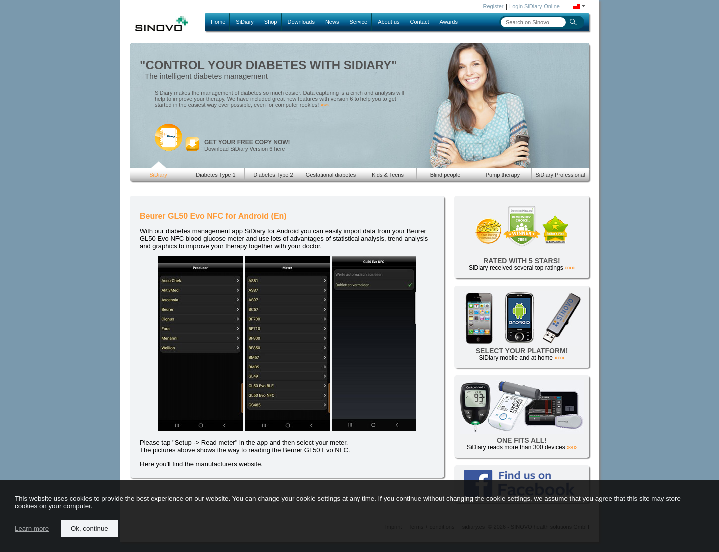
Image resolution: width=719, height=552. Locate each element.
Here (147, 464)
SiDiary (244, 22)
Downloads (301, 22)
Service (358, 22)
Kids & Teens (388, 175)
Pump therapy (503, 175)
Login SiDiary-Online (534, 6)
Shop (270, 22)
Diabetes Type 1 (215, 175)
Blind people (445, 175)
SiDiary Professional (560, 175)
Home (218, 22)
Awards (448, 22)
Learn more (32, 528)
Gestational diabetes (331, 175)
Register (493, 6)
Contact (419, 22)
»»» (324, 105)
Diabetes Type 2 (273, 175)
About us (388, 22)
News (332, 22)
